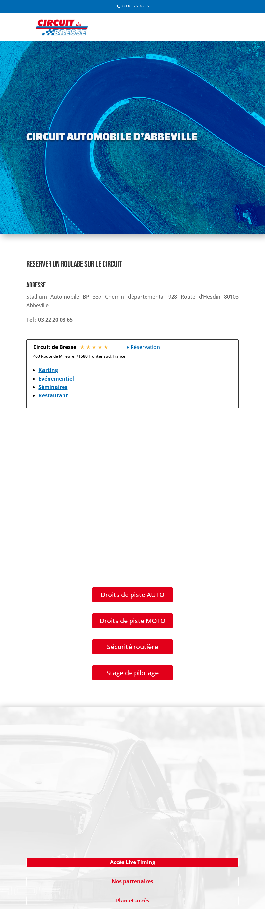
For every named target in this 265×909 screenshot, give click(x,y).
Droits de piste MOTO (133, 620)
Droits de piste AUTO (133, 594)
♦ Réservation (143, 347)
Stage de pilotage (132, 672)
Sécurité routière (132, 646)
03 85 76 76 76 (135, 6)
